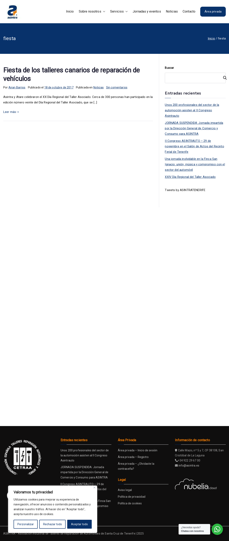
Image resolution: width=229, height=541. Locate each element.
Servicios (119, 12)
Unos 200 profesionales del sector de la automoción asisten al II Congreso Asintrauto (192, 110)
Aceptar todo (79, 524)
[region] (52, 509)
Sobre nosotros (92, 12)
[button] (103, 12)
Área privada (213, 11)
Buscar (169, 67)
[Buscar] (223, 78)
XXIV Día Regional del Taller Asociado (190, 177)
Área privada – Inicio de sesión (138, 450)
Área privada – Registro (133, 457)
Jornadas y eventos (147, 11)
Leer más (11, 112)
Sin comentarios (116, 87)
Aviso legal (125, 490)
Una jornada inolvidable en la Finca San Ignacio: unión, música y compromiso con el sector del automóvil (195, 164)
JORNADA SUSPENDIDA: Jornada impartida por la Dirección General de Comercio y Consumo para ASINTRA (194, 128)
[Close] (94, 487)
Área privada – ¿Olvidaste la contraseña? (136, 466)
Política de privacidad (131, 496)
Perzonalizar (25, 524)
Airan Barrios (17, 87)
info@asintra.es (189, 465)
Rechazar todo (52, 524)
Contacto (189, 11)
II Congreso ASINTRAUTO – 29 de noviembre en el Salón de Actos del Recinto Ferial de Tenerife (194, 146)
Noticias (172, 11)
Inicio (70, 11)
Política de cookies (130, 503)
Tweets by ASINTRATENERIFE (185, 190)
